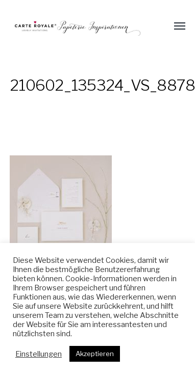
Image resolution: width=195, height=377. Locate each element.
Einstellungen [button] (38, 354)
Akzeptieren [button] (95, 353)
